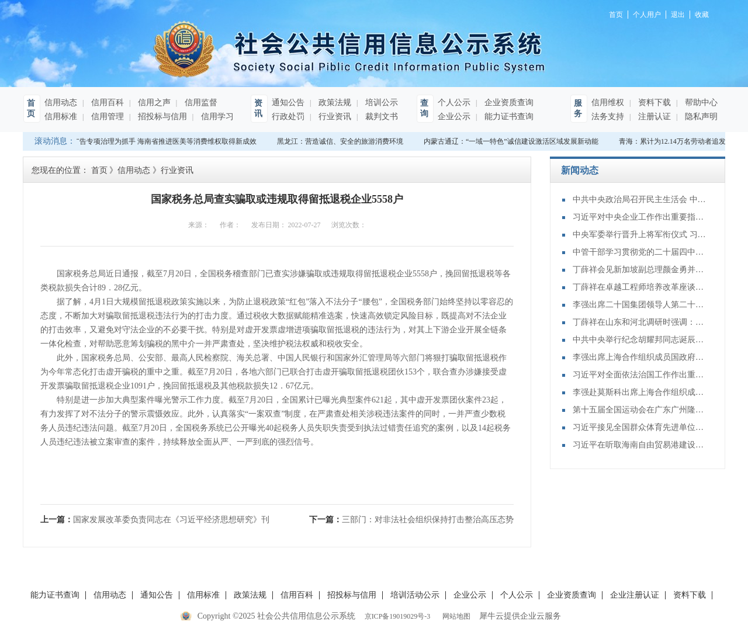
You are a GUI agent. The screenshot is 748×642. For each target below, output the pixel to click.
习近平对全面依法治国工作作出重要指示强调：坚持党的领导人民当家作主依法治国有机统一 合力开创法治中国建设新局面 (640, 374)
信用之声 (153, 102)
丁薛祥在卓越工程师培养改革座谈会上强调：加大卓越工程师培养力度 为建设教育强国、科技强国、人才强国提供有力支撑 (640, 287)
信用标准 (60, 116)
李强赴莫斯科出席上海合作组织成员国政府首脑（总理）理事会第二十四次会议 (640, 392)
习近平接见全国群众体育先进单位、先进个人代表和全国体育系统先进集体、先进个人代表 (640, 427)
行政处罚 (288, 116)
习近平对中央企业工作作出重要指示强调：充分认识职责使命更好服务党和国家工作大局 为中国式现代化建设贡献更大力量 (640, 217)
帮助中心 (700, 102)
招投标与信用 (161, 116)
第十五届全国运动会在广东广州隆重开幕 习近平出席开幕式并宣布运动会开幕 (640, 409)
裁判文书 (380, 116)
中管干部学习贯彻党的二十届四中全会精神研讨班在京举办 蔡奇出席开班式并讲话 (640, 252)
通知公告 (288, 102)
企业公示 (454, 116)
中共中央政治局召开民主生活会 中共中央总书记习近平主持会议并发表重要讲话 (640, 199)
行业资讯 (333, 116)
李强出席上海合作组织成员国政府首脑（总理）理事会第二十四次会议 (640, 357)
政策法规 (333, 102)
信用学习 (216, 116)
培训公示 (380, 102)
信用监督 (199, 102)
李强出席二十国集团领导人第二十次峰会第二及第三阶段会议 (640, 304)
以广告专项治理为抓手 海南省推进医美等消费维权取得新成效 (162, 141)
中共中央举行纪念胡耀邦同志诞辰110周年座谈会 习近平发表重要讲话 (640, 339)
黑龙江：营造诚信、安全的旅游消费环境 (341, 141)
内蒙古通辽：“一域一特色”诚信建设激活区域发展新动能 (512, 141)
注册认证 (653, 116)
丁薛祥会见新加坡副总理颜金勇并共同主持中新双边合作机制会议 (640, 269)
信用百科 (106, 102)
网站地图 (454, 616)
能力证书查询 (508, 116)
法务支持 (607, 116)
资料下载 (653, 102)
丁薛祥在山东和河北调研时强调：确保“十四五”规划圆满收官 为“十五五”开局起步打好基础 (640, 322)
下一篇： (411, 519)
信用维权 (607, 102)
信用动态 (60, 102)
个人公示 (454, 102)
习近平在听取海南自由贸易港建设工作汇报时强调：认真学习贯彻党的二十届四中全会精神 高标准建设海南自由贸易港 (640, 444)
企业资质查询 (508, 102)
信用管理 (106, 116)
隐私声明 (700, 116)
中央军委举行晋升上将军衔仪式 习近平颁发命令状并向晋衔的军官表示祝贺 (640, 234)
